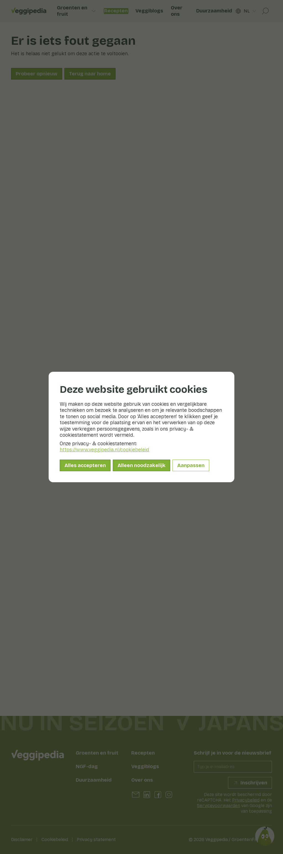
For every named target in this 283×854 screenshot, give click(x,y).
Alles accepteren (85, 465)
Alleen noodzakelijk (141, 465)
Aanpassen (191, 465)
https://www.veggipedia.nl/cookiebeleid (104, 450)
